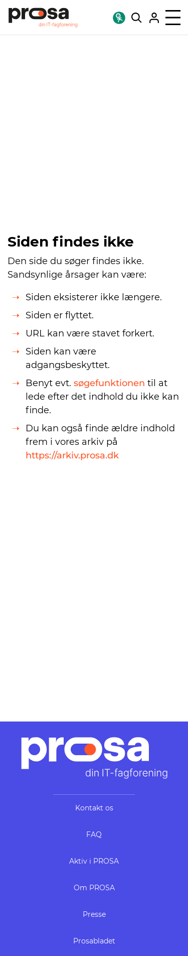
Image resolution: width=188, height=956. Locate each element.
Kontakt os (94, 807)
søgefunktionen (109, 383)
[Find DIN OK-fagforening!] (119, 18)
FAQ (94, 834)
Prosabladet (94, 940)
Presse (94, 914)
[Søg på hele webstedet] (136, 18)
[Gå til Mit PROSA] (154, 18)
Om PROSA (94, 887)
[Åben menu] (172, 17)
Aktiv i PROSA (94, 861)
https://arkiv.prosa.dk (72, 455)
